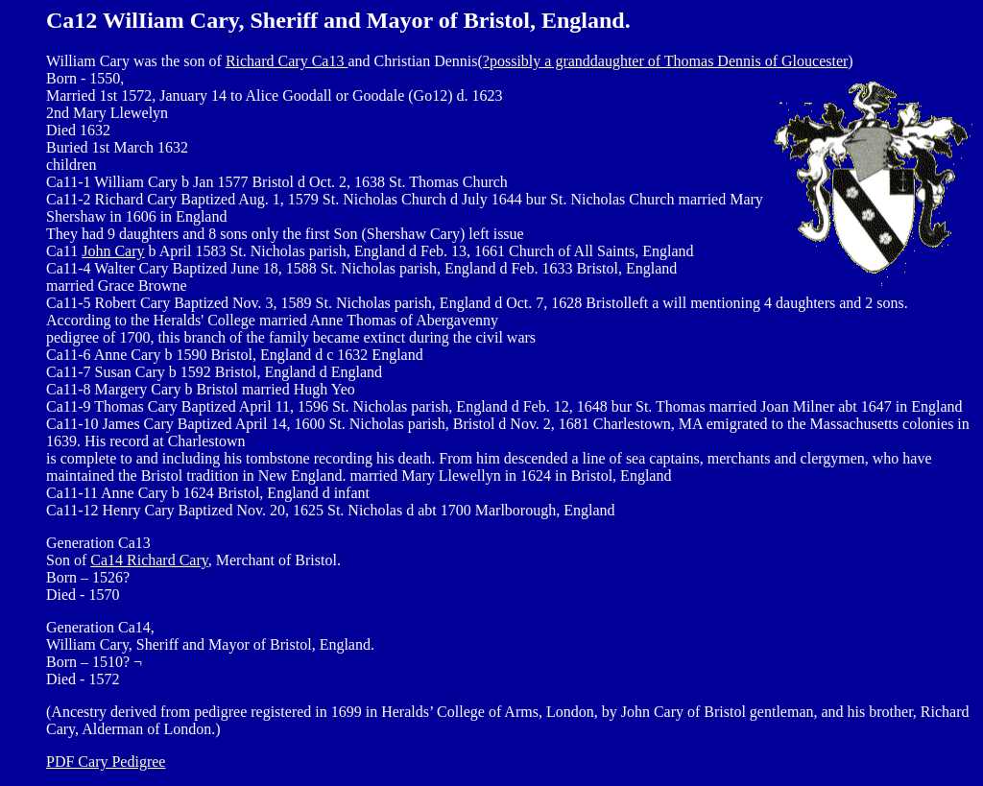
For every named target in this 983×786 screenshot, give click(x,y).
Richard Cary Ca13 (287, 61)
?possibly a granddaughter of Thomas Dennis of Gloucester (666, 61)
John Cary (113, 251)
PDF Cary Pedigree (105, 761)
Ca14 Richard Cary (148, 560)
